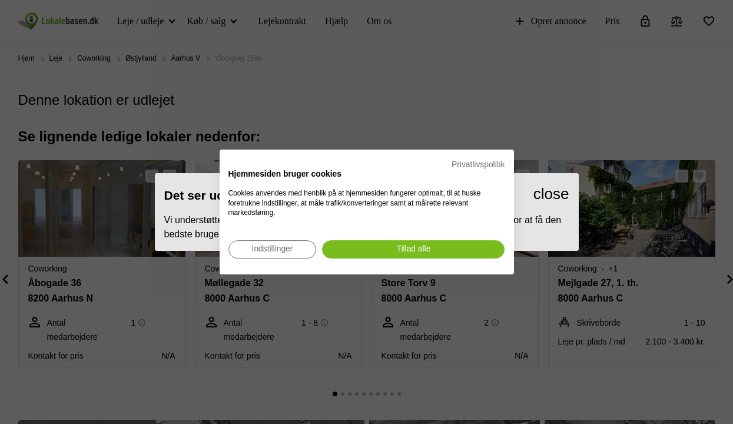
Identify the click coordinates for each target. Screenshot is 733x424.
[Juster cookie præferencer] (272, 249)
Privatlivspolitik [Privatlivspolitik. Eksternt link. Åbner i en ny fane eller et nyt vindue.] (478, 164)
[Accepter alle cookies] (413, 249)
